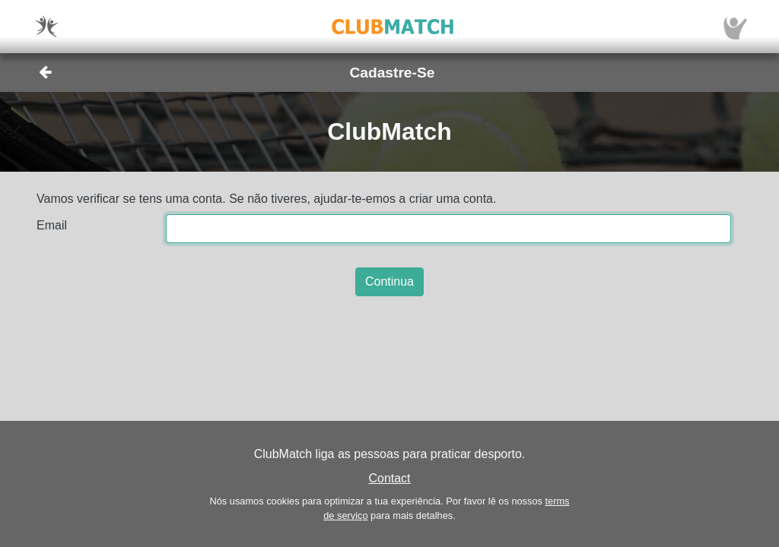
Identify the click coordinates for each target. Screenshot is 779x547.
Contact (389, 478)
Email (52, 225)
